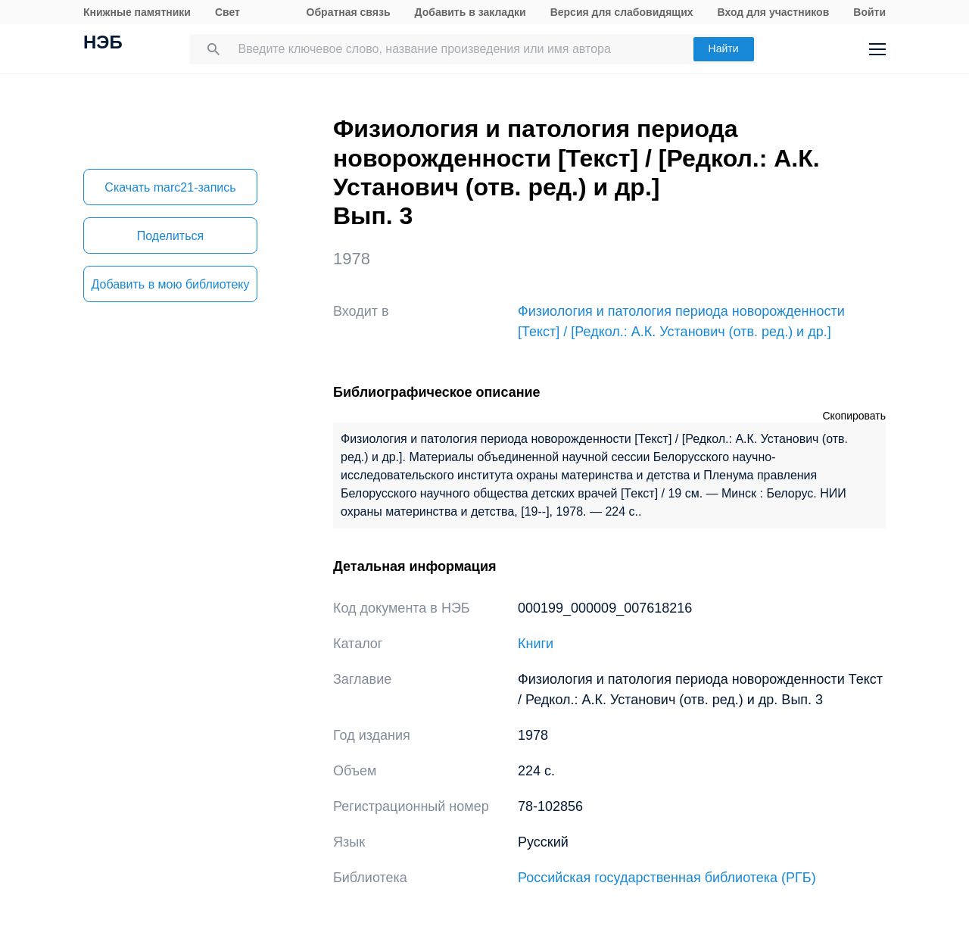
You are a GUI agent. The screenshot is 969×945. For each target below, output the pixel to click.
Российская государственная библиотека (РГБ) (667, 877)
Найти (724, 48)
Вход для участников (774, 12)
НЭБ (103, 44)
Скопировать (854, 416)
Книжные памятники (137, 12)
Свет (227, 12)
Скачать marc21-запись (169, 187)
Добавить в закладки (470, 12)
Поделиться (170, 235)
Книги (535, 643)
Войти (869, 12)
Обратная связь (349, 12)
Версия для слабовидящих (621, 12)
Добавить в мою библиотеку (170, 284)
